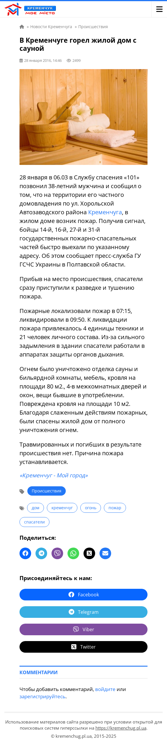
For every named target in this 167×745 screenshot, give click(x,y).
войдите (105, 689)
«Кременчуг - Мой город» (53, 475)
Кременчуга (105, 212)
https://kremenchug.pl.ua (120, 728)
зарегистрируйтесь (42, 696)
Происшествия (46, 491)
